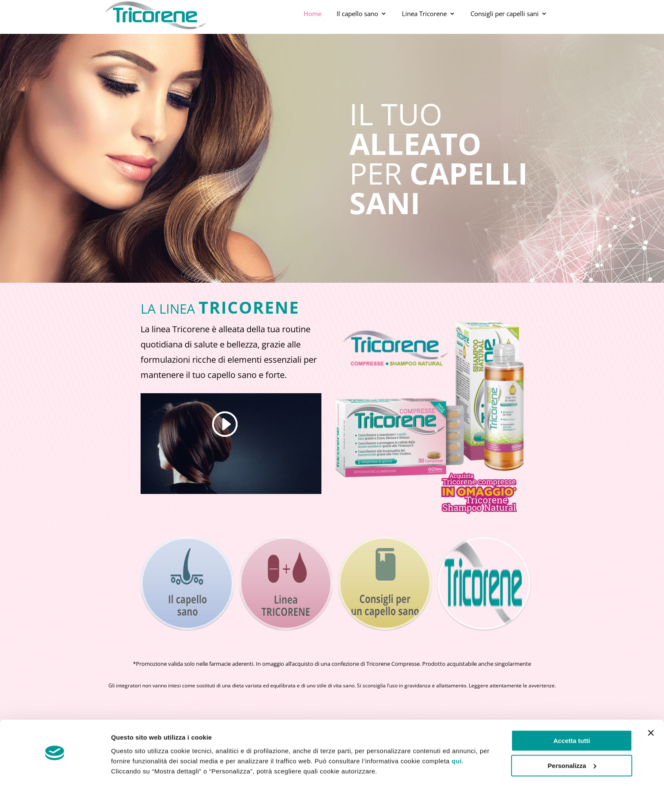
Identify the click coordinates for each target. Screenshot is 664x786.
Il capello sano (357, 13)
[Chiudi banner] (651, 708)
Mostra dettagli (134, 769)
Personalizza (572, 740)
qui (457, 735)
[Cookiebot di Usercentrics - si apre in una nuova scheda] (55, 769)
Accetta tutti (571, 716)
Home (312, 13)
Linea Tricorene (424, 13)
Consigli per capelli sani (504, 13)
